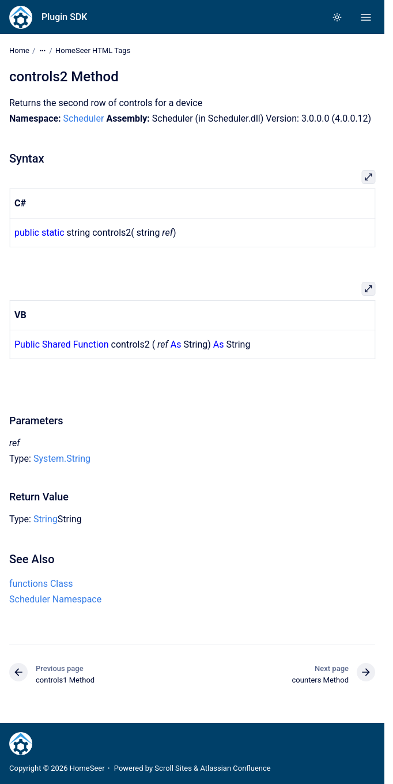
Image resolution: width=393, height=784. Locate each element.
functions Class (41, 583)
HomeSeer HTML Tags (92, 50)
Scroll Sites (173, 768)
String (45, 519)
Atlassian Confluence (235, 768)
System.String (61, 458)
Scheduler (83, 118)
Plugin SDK (64, 17)
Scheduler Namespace (55, 599)
